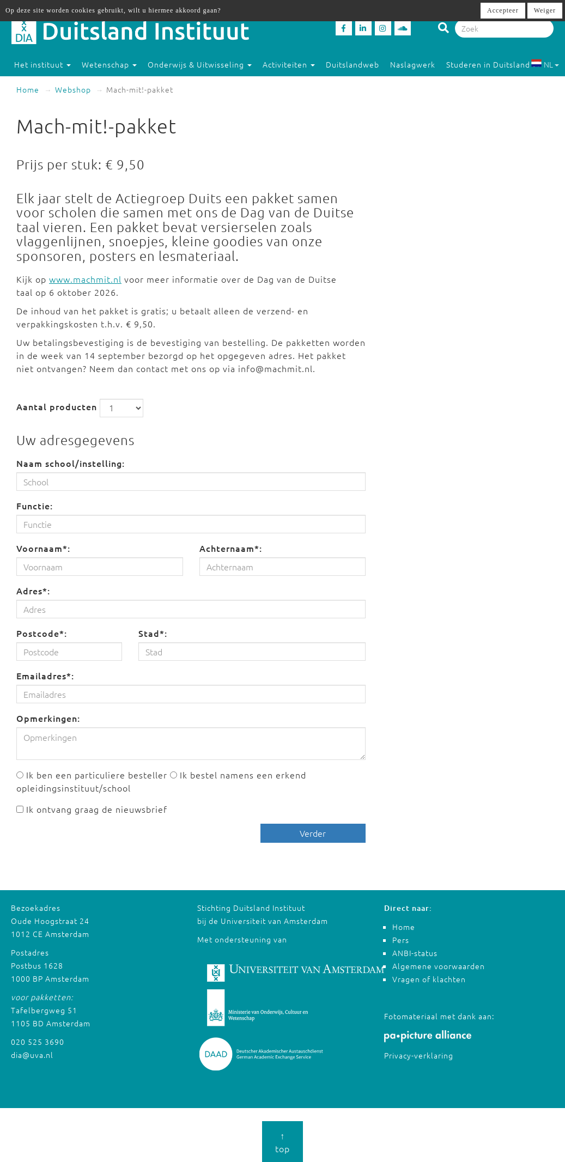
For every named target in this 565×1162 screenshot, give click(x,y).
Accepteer (503, 10)
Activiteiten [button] (289, 64)
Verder (313, 833)
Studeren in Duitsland (493, 64)
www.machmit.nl (85, 279)
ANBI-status (415, 952)
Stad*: (152, 633)
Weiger (545, 10)
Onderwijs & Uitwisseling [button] (200, 64)
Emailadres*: (45, 676)
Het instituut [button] (42, 64)
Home (27, 89)
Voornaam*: (43, 548)
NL (545, 64)
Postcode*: (41, 633)
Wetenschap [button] (109, 64)
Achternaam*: (230, 548)
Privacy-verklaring (418, 1055)
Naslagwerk (412, 64)
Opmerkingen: (48, 718)
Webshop (73, 89)
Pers (400, 939)
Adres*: (33, 591)
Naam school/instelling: (70, 463)
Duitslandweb (352, 64)
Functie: (34, 506)
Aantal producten (56, 406)
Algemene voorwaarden (438, 965)
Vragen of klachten (429, 979)
